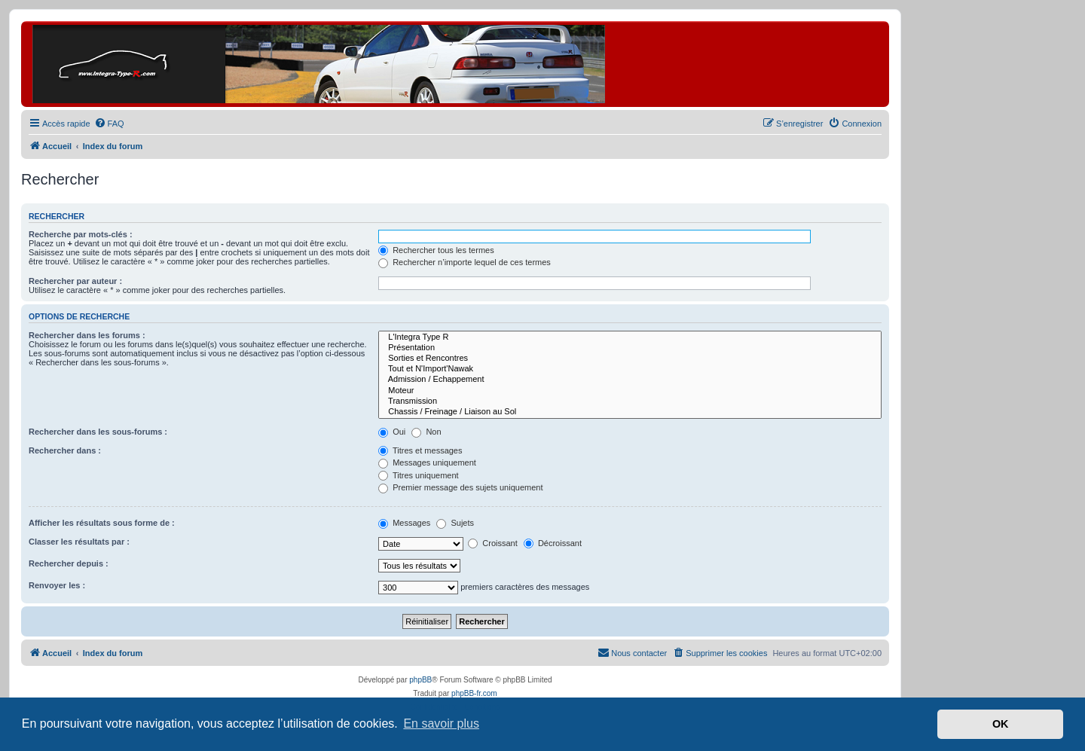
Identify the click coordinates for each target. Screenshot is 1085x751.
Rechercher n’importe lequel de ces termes (464, 262)
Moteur (630, 391)
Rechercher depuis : (68, 563)
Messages (404, 522)
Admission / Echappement (630, 379)
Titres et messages (420, 450)
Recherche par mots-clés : (81, 234)
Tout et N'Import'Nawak (630, 369)
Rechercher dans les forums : (87, 335)
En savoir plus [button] (441, 723)
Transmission (630, 401)
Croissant (493, 543)
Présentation (630, 348)
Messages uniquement (427, 462)
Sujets (455, 522)
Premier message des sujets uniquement (460, 487)
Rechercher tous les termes (436, 250)
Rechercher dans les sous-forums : (98, 431)
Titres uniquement (418, 475)
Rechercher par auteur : (75, 280)
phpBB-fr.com (474, 693)
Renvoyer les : (57, 585)
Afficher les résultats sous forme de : (102, 522)
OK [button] (1000, 724)
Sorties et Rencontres (630, 358)
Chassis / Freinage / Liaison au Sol (630, 412)
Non (426, 431)
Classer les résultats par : (79, 541)
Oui (391, 431)
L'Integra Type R (630, 337)
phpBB (420, 680)
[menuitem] (109, 123)
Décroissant (553, 543)
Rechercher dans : (65, 450)
